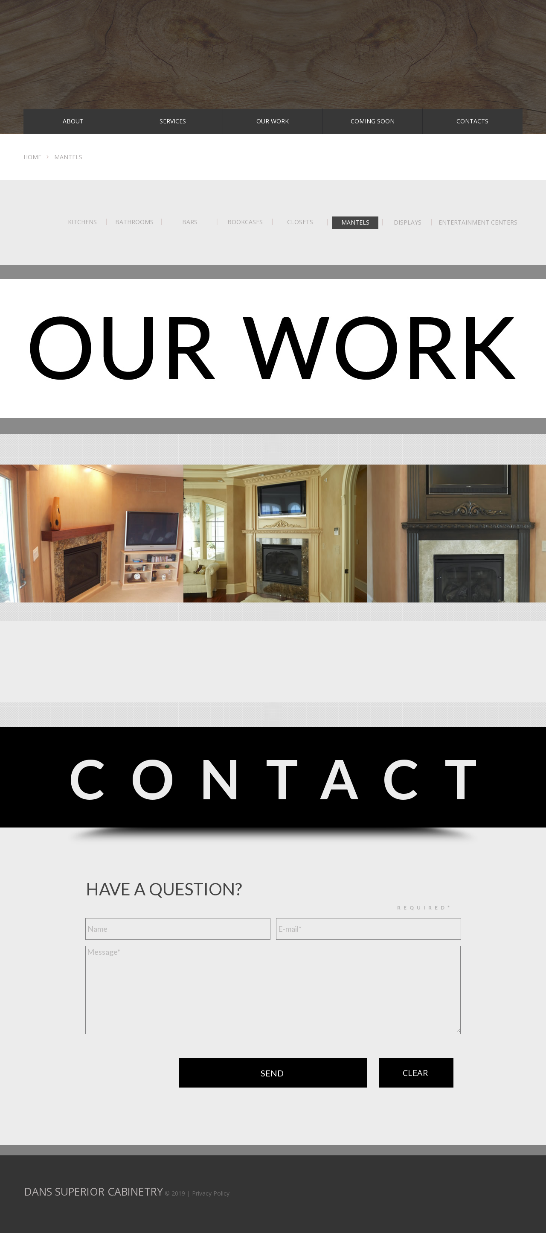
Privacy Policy (210, 1193)
